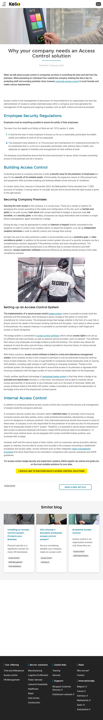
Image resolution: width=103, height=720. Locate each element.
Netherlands (82, 700)
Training (56, 670)
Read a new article (75, 487)
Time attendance (15, 566)
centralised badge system (54, 376)
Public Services (35, 679)
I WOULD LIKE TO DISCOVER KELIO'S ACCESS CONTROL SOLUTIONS (51, 471)
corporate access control (67, 81)
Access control (9, 486)
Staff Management (15, 562)
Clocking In (45, 562)
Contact (80, 675)
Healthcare (33, 688)
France (80, 691)
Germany (81, 695)
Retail (30, 693)
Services (56, 675)
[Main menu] (4, 4)
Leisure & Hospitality (37, 684)
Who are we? (83, 670)
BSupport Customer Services (61, 688)
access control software (48, 335)
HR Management (12, 679)
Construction (34, 702)
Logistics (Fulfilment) (38, 675)
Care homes (33, 697)
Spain (79, 704)
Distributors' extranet (62, 694)
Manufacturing (35, 670)
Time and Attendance (14, 670)
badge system (55, 313)
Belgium (81, 686)
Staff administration (80, 556)
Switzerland (82, 709)
